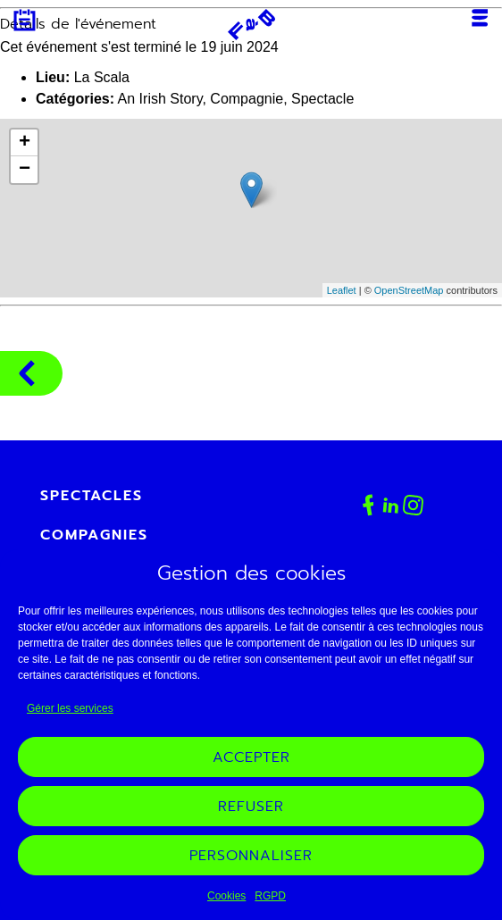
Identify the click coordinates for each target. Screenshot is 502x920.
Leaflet (341, 290)
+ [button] (24, 143)
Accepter (251, 757)
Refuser (251, 806)
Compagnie (246, 98)
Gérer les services (70, 708)
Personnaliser (251, 855)
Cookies (226, 896)
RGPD (270, 896)
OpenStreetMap (409, 290)
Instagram (413, 505)
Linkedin (391, 505)
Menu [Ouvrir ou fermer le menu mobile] (480, 18)
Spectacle (322, 98)
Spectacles (91, 495)
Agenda (24, 20)
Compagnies (27, 373)
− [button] (24, 169)
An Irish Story (160, 98)
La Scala (102, 77)
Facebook (368, 505)
